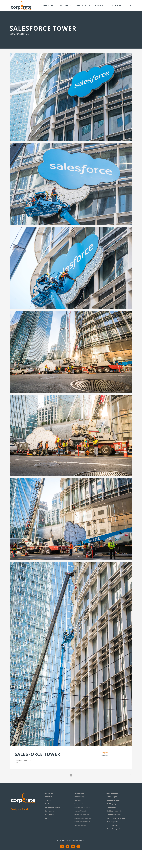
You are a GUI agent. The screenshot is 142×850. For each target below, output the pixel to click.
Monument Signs (113, 800)
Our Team (49, 804)
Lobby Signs (111, 807)
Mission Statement (52, 807)
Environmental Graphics (82, 818)
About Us (48, 797)
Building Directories (114, 811)
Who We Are (48, 793)
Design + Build (79, 804)
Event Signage (112, 825)
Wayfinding (78, 800)
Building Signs (112, 804)
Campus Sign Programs (82, 807)
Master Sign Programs (81, 815)
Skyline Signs (112, 797)
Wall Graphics (112, 822)
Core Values (49, 811)
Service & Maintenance (82, 822)
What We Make (112, 793)
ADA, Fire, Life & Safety (116, 818)
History (48, 800)
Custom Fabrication (80, 811)
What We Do (79, 793)
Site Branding (79, 797)
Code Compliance (80, 825)
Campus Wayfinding (114, 815)
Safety (47, 818)
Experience (49, 815)
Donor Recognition (114, 829)
